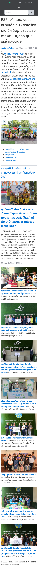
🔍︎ (31, 12)
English (28, 2)
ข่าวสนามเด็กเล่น (11, 157)
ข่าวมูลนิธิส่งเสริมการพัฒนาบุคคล (17, 149)
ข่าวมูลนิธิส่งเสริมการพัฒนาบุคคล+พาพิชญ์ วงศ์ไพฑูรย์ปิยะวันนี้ (18, 172)
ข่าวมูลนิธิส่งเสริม (11, 154)
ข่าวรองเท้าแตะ (10, 160)
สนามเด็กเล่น (6, 72)
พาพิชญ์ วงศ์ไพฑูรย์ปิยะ (14, 53)
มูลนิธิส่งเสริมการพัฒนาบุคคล (22, 79)
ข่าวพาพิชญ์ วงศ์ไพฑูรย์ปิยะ (15, 152)
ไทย (20, 2)
